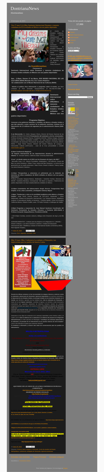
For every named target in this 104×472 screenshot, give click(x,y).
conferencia (23, 451)
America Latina (21, 449)
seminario (29, 233)
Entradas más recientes (20, 457)
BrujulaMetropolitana (38, 66)
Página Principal (39, 457)
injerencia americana (47, 451)
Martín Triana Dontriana (76, 35)
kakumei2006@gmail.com (37, 380)
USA (34, 233)
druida (72, 42)
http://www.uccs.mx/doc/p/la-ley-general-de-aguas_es (23, 437)
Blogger (65, 468)
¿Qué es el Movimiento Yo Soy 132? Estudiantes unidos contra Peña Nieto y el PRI (73, 148)
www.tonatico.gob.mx (17, 148)
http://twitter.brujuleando (40, 394)
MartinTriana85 (74, 37)
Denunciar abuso (74, 89)
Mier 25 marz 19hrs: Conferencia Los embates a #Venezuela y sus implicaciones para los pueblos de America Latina (33, 241)
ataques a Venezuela (32, 449)
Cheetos (72, 32)
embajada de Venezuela (33, 451)
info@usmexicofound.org (43, 90)
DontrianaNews (25, 8)
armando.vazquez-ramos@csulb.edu (22, 90)
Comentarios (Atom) (24, 461)
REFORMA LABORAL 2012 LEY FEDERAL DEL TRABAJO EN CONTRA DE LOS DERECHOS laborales (73, 178)
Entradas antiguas (56, 457)
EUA (18, 233)
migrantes (23, 233)
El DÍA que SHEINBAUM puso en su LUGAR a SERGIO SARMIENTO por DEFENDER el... (80, 58)
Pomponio (73, 40)
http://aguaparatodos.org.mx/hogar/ (32, 441)
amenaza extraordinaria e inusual (27, 308)
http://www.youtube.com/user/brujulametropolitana (37, 390)
